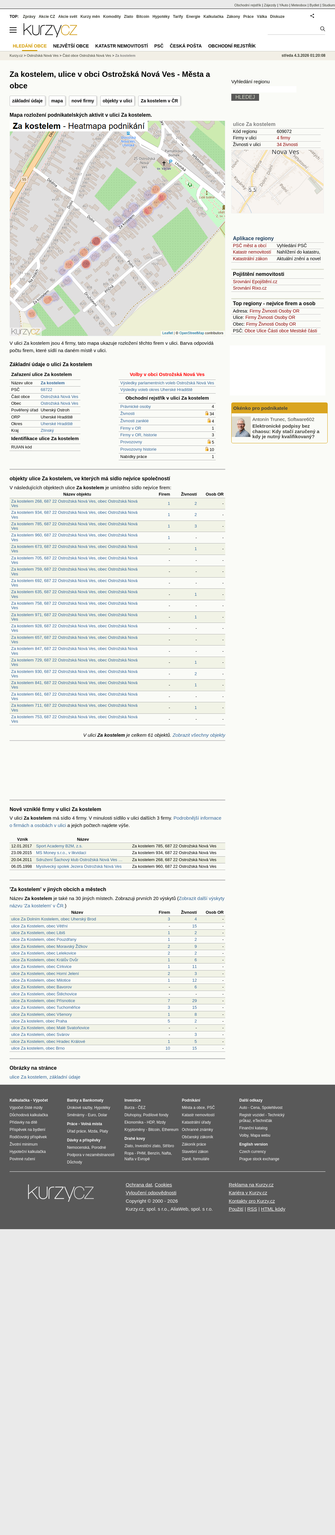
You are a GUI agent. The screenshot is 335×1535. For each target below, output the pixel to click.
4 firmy (283, 137)
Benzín (154, 1153)
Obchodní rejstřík (247, 5)
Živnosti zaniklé (134, 420)
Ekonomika (133, 1122)
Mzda (92, 1131)
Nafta (166, 1153)
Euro (92, 1115)
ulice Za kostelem (254, 124)
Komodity (112, 16)
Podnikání (191, 1100)
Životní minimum (24, 1144)
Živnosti (127, 413)
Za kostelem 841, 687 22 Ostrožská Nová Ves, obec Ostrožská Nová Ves (74, 685)
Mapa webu (260, 1135)
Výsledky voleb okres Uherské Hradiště (156, 389)
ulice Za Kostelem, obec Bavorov (41, 987)
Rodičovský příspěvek (28, 1137)
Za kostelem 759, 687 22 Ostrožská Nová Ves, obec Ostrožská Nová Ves (74, 571)
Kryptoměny (134, 1129)
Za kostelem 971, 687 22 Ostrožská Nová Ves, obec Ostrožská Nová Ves (74, 617)
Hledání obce (30, 45)
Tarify (178, 16)
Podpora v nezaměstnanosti (91, 1155)
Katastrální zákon (250, 258)
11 (194, 966)
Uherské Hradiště (57, 423)
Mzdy (161, 1122)
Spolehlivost (272, 1107)
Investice (132, 1100)
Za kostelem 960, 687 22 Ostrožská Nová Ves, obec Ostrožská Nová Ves (74, 537)
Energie (193, 16)
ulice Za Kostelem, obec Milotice (41, 980)
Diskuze (277, 16)
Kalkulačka (214, 16)
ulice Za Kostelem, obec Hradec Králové (48, 1041)
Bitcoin (142, 16)
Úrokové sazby (79, 1107)
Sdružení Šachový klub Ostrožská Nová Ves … (79, 859)
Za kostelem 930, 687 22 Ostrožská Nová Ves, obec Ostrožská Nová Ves (74, 673)
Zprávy (29, 16)
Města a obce (193, 1107)
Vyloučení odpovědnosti (151, 1192)
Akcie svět (67, 16)
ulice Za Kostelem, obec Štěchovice (44, 994)
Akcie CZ (47, 16)
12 (194, 980)
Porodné (99, 1147)
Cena (255, 1107)
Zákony (233, 16)
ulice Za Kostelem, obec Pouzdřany (44, 939)
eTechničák (262, 1120)
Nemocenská (78, 1147)
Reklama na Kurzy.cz (251, 1184)
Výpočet (40, 1100)
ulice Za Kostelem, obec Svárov (40, 1034)
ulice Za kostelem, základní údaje (45, 1077)
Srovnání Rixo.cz (250, 288)
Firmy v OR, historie (138, 434)
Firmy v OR (130, 428)
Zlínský (47, 430)
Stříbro (168, 1146)
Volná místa (91, 1124)
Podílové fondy (155, 1115)
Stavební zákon (195, 1151)
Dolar (102, 1115)
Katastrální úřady (196, 1122)
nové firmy (82, 100)
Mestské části (303, 330)
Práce (248, 16)
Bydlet (314, 5)
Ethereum (170, 1129)
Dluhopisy (132, 1115)
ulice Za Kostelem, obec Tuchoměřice (45, 1007)
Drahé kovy (134, 1138)
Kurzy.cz (16, 55)
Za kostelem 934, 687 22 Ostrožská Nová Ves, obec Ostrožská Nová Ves (74, 514)
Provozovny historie (138, 449)
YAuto (283, 5)
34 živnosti (287, 144)
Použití (236, 1209)
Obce (250, 330)
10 (168, 1048)
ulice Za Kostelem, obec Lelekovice (43, 953)
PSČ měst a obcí (249, 245)
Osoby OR (289, 311)
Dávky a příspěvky (83, 1140)
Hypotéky (161, 16)
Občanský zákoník (197, 1137)
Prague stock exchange (259, 1159)
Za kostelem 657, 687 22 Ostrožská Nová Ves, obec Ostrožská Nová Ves (74, 639)
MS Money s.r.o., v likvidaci (61, 852)
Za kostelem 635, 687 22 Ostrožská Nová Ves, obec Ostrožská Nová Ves (74, 594)
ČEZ (141, 1107)
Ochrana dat (139, 1184)
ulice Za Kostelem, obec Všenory (41, 1014)
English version (253, 1144)
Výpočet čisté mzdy (26, 1107)
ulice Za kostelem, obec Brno (38, 1048)
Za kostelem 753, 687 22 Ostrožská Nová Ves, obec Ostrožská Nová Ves (74, 719)
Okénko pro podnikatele (260, 408)
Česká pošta (186, 45)
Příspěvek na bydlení (27, 1129)
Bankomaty (93, 1100)
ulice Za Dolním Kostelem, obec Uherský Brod (53, 919)
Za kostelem (125, 55)
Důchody (74, 1162)
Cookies (163, 1184)
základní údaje (27, 100)
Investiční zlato (147, 1146)
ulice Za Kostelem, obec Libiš (38, 932)
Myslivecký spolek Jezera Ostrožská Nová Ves (79, 866)
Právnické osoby (135, 406)
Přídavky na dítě (23, 1122)
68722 (46, 389)
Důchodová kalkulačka (29, 1115)
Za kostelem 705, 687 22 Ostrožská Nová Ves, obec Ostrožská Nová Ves (74, 560)
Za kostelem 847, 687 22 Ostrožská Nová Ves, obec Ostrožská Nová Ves (74, 650)
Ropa (129, 1153)
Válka (262, 16)
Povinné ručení (22, 1159)
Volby (243, 1135)
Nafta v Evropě (137, 1159)
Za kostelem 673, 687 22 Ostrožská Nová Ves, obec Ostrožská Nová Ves (74, 548)
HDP (150, 1122)
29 (194, 1000)
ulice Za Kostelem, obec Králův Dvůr (44, 959)
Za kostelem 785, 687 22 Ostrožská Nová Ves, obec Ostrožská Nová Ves (74, 526)
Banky (72, 1100)
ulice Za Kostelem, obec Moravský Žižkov (49, 946)
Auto (243, 1107)
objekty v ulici (117, 100)
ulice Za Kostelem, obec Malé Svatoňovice (50, 1027)
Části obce (278, 330)
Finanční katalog (253, 1128)
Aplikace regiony (253, 238)
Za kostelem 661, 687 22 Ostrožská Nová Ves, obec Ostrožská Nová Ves (74, 696)
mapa (57, 100)
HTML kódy (273, 1209)
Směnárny (76, 1115)
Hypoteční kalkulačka (28, 1151)
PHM (141, 1153)
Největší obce (71, 45)
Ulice (261, 330)
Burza (129, 1107)
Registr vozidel (251, 1115)
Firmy (255, 311)
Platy (104, 1131)
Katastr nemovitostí (252, 252)
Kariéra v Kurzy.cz (248, 1192)
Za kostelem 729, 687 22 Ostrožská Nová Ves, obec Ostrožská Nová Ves (74, 662)
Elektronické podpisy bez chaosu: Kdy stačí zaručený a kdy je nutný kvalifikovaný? (285, 431)
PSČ (158, 45)
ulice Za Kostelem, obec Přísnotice (43, 1000)
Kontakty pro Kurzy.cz (252, 1201)
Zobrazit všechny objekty (199, 735)
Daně (186, 1159)
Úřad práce (76, 1131)
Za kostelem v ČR (159, 100)
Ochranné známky (197, 1129)
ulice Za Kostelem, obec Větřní (39, 926)
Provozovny (131, 441)
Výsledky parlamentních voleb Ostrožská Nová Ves (167, 382)
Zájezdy (270, 5)
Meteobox (299, 5)
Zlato (128, 16)
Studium (328, 5)
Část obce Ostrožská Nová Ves (87, 55)
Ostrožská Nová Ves (59, 396)
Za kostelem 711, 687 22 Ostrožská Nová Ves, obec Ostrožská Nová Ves (74, 707)
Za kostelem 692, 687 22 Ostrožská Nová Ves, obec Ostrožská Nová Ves (74, 582)
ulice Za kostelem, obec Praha (39, 1021)
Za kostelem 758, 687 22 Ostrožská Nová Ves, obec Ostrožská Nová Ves (74, 605)
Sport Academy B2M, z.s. (59, 846)
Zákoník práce (194, 1144)
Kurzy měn (90, 16)
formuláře (201, 1159)
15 (194, 926)
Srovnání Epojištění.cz (255, 281)
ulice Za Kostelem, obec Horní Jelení (45, 973)
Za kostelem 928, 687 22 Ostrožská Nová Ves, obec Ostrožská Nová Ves (74, 628)
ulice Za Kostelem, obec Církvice (41, 966)
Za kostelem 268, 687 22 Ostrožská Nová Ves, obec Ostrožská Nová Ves (74, 503)
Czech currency (252, 1151)
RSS (252, 1209)
